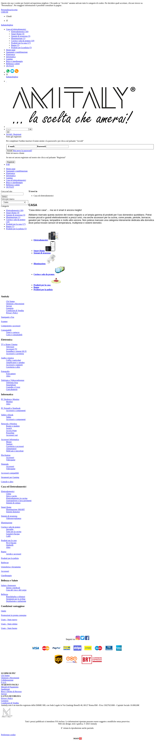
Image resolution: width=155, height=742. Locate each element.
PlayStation (5, 455)
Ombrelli (9, 545)
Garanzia (9, 308)
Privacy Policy (12, 313)
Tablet (8, 417)
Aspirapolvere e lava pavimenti (18, 500)
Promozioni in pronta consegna (13, 615)
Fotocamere (11, 374)
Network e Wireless (9, 424)
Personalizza (6, 10)
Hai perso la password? (22, 151)
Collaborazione (7, 680)
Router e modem (13, 426)
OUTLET (10, 66)
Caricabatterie (11, 389)
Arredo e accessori (13, 554)
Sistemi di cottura (13, 503)
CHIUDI (4, 12)
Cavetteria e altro (13, 367)
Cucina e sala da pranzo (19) (22, 41)
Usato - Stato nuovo (9, 620)
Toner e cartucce (12, 332)
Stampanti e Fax (7, 317)
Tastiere (9, 444)
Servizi (9, 306)
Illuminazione (6, 523)
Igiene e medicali (13, 588)
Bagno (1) (15, 45)
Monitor (9, 402)
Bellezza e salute (13, 64)
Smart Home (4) (17, 34)
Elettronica (10, 54)
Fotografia (5, 371)
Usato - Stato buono (9, 628)
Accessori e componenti (16, 410)
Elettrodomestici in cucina (16, 498)
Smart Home (6, 507)
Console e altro (7, 482)
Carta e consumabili (14, 335)
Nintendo (5, 464)
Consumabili (6, 330)
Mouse (9, 442)
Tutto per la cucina (13, 531)
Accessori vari (12, 435)
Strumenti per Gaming (10, 477)
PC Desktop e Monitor (10, 399)
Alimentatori (11, 449)
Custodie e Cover (13, 387)
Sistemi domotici (13, 512)
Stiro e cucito (11, 496)
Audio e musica (7, 358)
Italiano (4, 25)
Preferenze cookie (8, 735)
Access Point (11, 430)
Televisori (10, 347)
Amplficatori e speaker (15, 362)
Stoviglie (9, 529)
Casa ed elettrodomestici (16, 29)
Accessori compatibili (10, 473)
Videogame (10, 460)
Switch (9, 428)
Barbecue (5, 562)
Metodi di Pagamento (10, 687)
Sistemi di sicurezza (9, 516)
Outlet (3, 611)
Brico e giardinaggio (14, 61)
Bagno (3, 552)
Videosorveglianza (13, 518)
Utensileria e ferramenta (11, 567)
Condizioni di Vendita (15, 310)
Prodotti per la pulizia (10, 558)
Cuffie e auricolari (13, 360)
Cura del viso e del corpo (16, 590)
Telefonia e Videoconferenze (12, 380)
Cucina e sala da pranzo (10, 527)
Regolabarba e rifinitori (15, 597)
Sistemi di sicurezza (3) (20, 36)
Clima (8, 494)
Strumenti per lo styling (15, 599)
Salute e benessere (8, 585)
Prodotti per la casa (9, 540)
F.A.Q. (3, 682)
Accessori (10, 457)
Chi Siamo (10, 301)
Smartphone (11, 385)
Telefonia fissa (12, 382)
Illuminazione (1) (18, 38)
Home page (10, 50)
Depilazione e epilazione (16, 601)
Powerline (10, 433)
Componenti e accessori (10, 326)
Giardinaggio (6, 575)
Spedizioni (5, 689)
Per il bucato (11, 543)
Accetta (14, 10)
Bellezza (4, 594)
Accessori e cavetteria (15, 354)
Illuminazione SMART (15, 509)
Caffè (8, 536)
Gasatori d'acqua (13, 534)
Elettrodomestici (7, 491)
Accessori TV (11, 349)
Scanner (4, 321)
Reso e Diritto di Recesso (11, 691)
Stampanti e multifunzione (17, 52)
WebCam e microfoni (14, 451)
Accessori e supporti (14, 365)
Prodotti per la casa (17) (21, 43)
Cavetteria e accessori (15, 446)
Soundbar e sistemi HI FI (16, 351)
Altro (8, 376)
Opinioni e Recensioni (15, 304)
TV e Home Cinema (9, 344)
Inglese (10, 25)
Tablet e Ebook (7, 415)
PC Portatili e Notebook (10, 408)
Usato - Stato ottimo (9, 624)
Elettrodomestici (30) (19, 31)
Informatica (11, 57)
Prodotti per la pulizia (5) (21, 47)
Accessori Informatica (10, 439)
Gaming (9, 59)
